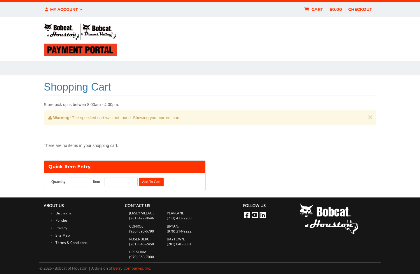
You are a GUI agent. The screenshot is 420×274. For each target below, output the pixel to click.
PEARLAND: (176, 213)
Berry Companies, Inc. (132, 268)
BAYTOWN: (176, 239)
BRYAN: (173, 226)
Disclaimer (64, 213)
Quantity (58, 182)
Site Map (62, 235)
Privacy (61, 228)
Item (96, 182)
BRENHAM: (138, 251)
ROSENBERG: (139, 239)
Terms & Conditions (71, 242)
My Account (63, 9)
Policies (61, 220)
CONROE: (136, 226)
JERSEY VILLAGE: (142, 213)
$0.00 (336, 9)
